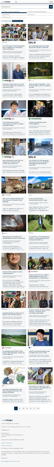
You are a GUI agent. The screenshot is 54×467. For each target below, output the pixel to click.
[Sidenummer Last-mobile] (38, 408)
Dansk (2, 461)
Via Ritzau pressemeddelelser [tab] (11, 11)
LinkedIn (3, 443)
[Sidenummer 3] (23, 408)
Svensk (15, 461)
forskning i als (18, 21)
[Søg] (25, 7)
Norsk (10, 461)
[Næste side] (34, 408)
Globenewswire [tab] (5, 14)
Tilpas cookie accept (6, 445)
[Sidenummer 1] (16, 408)
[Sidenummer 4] (27, 408)
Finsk (18, 461)
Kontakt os (4, 426)
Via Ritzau (28, 426)
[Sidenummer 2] (19, 408)
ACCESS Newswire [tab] (6, 17)
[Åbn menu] (16, 2)
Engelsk (7, 461)
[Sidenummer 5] (31, 408)
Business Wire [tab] (31, 14)
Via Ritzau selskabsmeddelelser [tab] (37, 11)
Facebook (8, 443)
